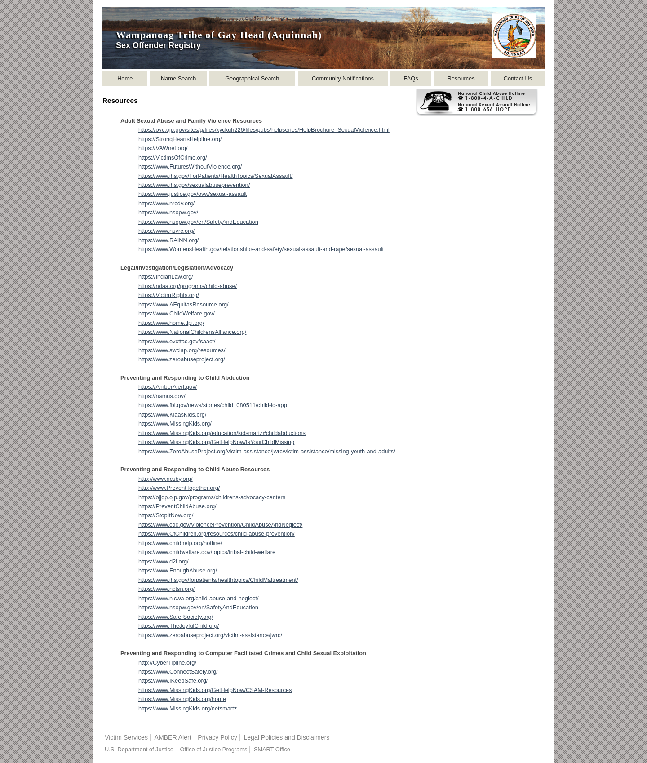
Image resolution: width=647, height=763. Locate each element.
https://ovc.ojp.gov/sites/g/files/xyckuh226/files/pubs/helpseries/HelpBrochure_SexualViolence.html (264, 129)
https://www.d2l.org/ (163, 561)
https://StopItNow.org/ (165, 515)
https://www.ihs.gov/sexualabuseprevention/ (194, 185)
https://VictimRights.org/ (168, 295)
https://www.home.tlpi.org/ (171, 322)
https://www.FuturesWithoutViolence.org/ (190, 166)
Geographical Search (252, 78)
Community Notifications (343, 78)
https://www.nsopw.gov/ (168, 212)
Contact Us (518, 78)
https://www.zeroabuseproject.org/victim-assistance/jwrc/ (210, 635)
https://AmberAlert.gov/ (167, 386)
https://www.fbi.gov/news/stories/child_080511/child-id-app (212, 405)
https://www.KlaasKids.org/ (172, 414)
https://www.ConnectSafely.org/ (178, 671)
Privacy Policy (217, 737)
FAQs (411, 78)
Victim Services (126, 737)
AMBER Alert (173, 737)
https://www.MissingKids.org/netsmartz (187, 708)
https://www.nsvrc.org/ (166, 230)
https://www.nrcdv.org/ (166, 203)
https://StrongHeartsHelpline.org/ (180, 139)
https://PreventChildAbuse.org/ (177, 506)
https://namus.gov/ (162, 396)
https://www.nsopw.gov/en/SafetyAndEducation (198, 221)
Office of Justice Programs (213, 749)
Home (125, 78)
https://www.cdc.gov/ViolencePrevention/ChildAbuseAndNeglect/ (220, 524)
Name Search (178, 78)
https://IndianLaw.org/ (165, 276)
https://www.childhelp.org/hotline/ (180, 543)
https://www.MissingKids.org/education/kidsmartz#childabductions (222, 433)
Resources (460, 78)
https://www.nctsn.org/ (166, 589)
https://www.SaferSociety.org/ (175, 616)
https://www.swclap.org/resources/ (181, 350)
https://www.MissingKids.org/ (175, 423)
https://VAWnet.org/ (163, 148)
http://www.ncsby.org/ (165, 478)
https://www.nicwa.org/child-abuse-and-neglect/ (198, 598)
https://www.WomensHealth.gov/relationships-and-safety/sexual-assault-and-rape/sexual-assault (261, 249)
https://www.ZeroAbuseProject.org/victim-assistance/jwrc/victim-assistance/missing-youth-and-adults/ (266, 451)
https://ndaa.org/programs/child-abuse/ (187, 286)
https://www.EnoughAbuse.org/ (177, 570)
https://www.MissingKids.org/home (182, 699)
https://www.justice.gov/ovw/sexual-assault (192, 194)
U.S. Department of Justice (139, 749)
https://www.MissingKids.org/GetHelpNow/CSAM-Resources (215, 690)
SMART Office (272, 749)
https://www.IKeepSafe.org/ (173, 680)
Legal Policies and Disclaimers (286, 737)
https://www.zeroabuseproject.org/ (181, 359)
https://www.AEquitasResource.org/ (183, 304)
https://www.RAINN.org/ (168, 240)
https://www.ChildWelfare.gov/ (176, 313)
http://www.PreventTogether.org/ (179, 487)
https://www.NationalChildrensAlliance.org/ (192, 331)
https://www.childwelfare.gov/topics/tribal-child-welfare (206, 552)
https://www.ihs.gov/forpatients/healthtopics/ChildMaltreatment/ (218, 580)
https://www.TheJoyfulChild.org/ (178, 625)
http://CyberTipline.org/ (167, 662)
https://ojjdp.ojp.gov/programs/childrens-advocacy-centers (211, 497)
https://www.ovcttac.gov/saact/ (176, 341)
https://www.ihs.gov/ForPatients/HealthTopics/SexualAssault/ (215, 176)
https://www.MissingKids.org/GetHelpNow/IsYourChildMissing (216, 442)
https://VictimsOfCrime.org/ (172, 157)
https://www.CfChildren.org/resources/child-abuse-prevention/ (216, 533)
